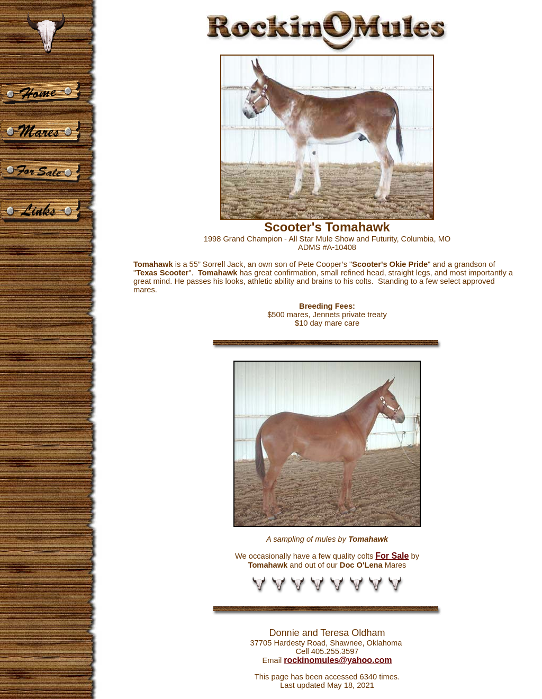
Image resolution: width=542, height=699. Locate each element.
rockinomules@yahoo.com (338, 660)
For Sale (392, 555)
